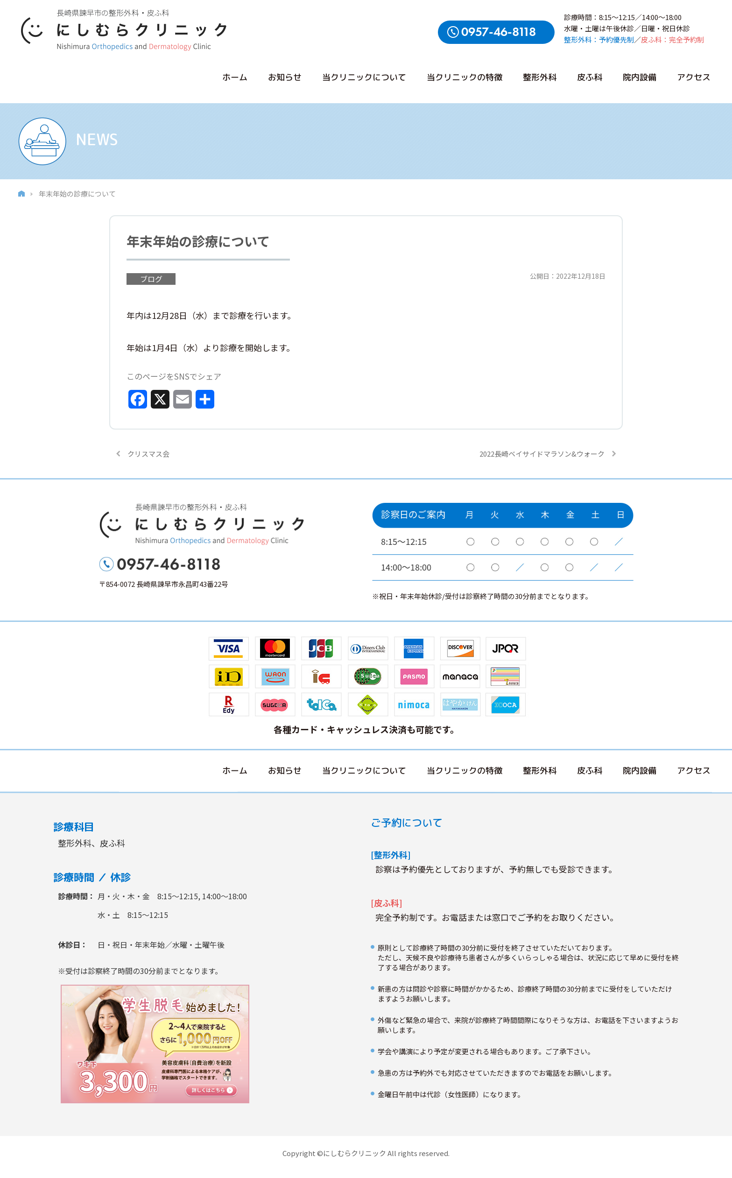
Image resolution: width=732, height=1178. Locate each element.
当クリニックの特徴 (464, 77)
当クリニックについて (364, 77)
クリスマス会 (148, 454)
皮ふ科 (589, 77)
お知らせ (285, 77)
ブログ (151, 278)
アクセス (694, 77)
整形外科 (539, 77)
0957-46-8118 (498, 32)
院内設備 (639, 77)
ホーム (234, 77)
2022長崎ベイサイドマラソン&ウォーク (542, 454)
